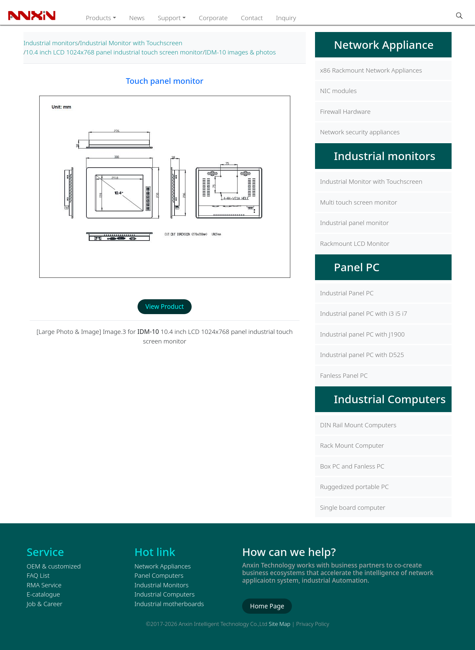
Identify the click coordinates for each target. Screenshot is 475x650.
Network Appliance (383, 44)
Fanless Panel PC (343, 375)
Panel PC (356, 267)
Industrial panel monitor (354, 222)
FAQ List (38, 575)
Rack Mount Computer (352, 445)
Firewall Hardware (345, 111)
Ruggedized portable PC (354, 486)
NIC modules (338, 90)
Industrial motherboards (169, 604)
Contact (252, 18)
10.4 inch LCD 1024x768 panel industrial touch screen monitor (114, 52)
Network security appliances (359, 132)
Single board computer (352, 507)
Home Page (267, 606)
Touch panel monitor (164, 81)
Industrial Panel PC (346, 293)
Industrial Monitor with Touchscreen (131, 43)
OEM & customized (54, 566)
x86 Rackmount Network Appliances (371, 70)
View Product (164, 306)
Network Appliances (163, 566)
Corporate (213, 18)
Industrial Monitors (162, 585)
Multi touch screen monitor (358, 202)
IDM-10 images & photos (240, 52)
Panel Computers (159, 575)
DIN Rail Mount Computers (358, 425)
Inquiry (286, 18)
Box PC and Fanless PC (352, 466)
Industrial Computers (390, 398)
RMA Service (44, 585)
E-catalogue (43, 594)
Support (169, 18)
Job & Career (44, 604)
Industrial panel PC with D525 (362, 354)
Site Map (279, 624)
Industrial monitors (50, 43)
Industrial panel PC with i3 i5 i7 (363, 313)
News (137, 18)
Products (98, 18)
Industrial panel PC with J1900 (362, 334)
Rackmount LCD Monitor (355, 243)
